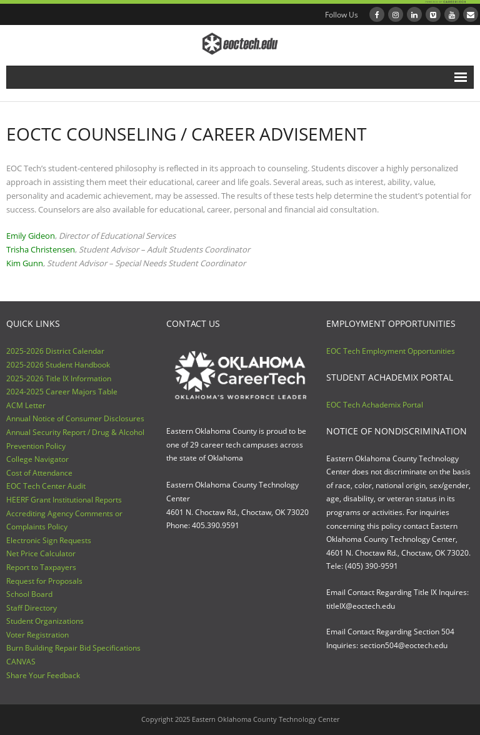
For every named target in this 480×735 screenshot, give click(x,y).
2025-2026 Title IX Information (58, 378)
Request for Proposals (44, 581)
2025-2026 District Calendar (55, 351)
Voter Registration (37, 634)
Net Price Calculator (41, 553)
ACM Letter (26, 405)
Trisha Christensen (40, 249)
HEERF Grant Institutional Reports (64, 499)
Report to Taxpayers (41, 567)
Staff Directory (31, 607)
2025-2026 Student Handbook (58, 364)
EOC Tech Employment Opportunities (390, 351)
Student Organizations (45, 621)
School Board (29, 594)
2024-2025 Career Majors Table (62, 391)
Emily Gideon (30, 235)
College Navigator (37, 459)
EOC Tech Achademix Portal (374, 404)
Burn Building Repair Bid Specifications (73, 647)
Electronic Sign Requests (48, 540)
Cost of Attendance (39, 473)
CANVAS (21, 661)
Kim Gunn (24, 263)
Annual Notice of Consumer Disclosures (75, 418)
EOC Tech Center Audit (46, 486)
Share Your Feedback (43, 675)
